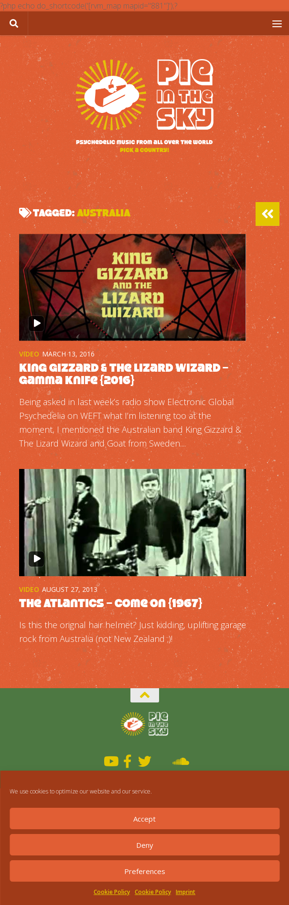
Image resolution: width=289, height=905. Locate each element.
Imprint (185, 892)
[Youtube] (110, 761)
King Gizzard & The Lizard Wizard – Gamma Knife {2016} (123, 374)
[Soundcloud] (179, 761)
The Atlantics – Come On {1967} (110, 603)
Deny (144, 845)
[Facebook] (127, 761)
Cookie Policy (112, 892)
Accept (144, 819)
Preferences (144, 871)
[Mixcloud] (162, 761)
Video (29, 353)
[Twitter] (144, 761)
